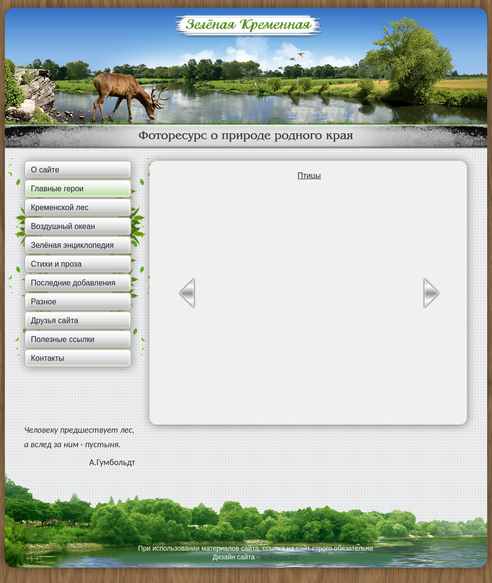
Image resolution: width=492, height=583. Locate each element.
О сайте (45, 170)
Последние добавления (73, 283)
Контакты (47, 358)
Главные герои (57, 189)
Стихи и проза (56, 264)
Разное (43, 302)
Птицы (309, 175)
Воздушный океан (63, 226)
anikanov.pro (279, 557)
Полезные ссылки (63, 339)
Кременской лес (60, 207)
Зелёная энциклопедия (72, 245)
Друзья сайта (54, 320)
